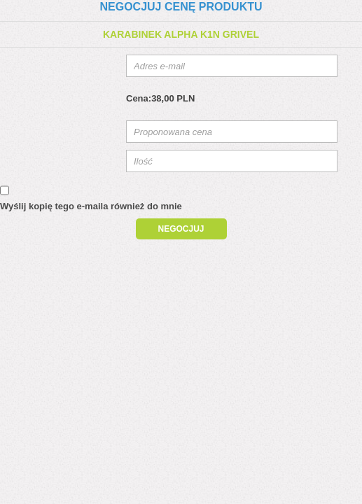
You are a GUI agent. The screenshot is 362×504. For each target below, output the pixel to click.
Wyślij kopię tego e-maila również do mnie (91, 206)
